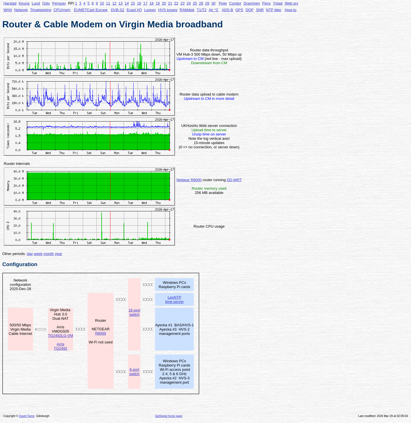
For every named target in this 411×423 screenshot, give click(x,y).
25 (195, 3)
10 (102, 3)
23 (182, 3)
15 (133, 3)
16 (139, 3)
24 (189, 3)
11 (108, 3)
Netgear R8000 (189, 180)
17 (145, 3)
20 (164, 3)
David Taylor (27, 416)
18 (151, 3)
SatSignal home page (168, 416)
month (49, 254)
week (38, 254)
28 (201, 3)
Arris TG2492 (60, 346)
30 (213, 3)
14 (127, 3)
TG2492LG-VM (60, 335)
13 (120, 3)
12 (114, 3)
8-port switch (134, 371)
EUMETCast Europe (91, 10)
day (30, 254)
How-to (290, 10)
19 (158, 3)
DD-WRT (234, 180)
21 (170, 3)
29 (207, 3)
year (58, 254)
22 (176, 3)
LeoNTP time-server (174, 299)
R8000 (100, 333)
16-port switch (134, 312)
